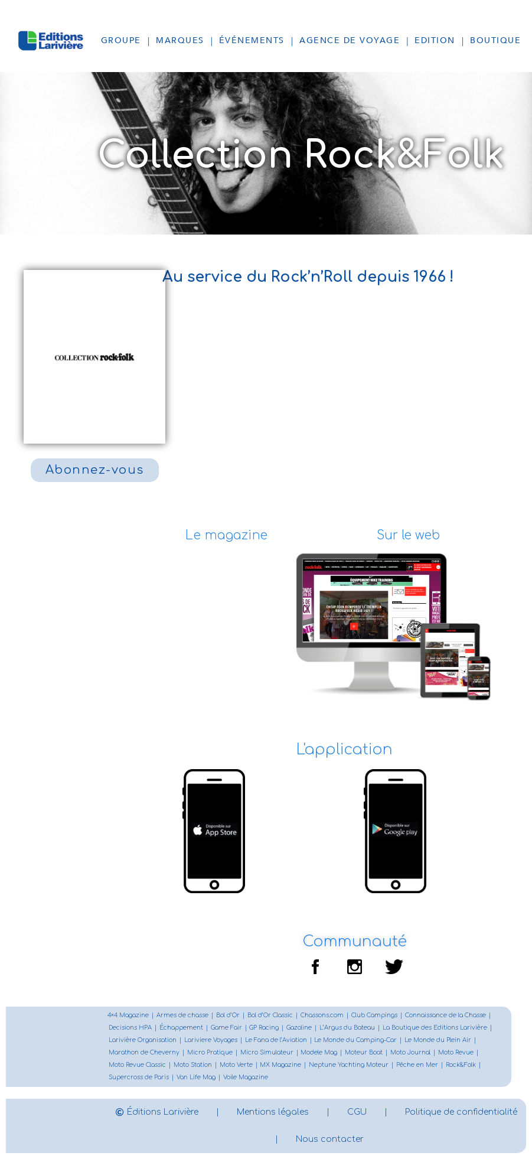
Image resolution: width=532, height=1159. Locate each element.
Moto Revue (456, 1053)
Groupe (121, 40)
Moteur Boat (364, 1053)
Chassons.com (322, 1016)
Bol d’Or (228, 1016)
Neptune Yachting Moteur (349, 1065)
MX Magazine (281, 1065)
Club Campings (374, 1016)
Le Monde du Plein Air (438, 1040)
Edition (434, 40)
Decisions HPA (130, 1028)
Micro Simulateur (266, 1053)
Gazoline (299, 1028)
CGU (422, 1112)
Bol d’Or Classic (270, 1016)
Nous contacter (395, 1139)
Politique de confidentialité (266, 1139)
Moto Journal (411, 1053)
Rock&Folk (461, 1065)
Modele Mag (319, 1053)
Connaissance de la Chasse (445, 1016)
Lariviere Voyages (210, 1040)
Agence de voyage (349, 40)
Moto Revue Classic (137, 1065)
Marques (180, 40)
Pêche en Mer (418, 1065)
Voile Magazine (245, 1078)
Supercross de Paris (139, 1078)
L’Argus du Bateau (348, 1028)
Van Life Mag (196, 1078)
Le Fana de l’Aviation (276, 1040)
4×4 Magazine (128, 1016)
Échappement (181, 1028)
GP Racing (264, 1028)
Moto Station (193, 1065)
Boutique (495, 40)
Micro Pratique (210, 1053)
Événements (252, 40)
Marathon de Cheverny (144, 1053)
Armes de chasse (182, 1016)
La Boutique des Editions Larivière (435, 1028)
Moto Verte (236, 1065)
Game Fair (226, 1028)
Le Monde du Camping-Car (356, 1040)
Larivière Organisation (143, 1040)
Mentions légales (338, 1112)
